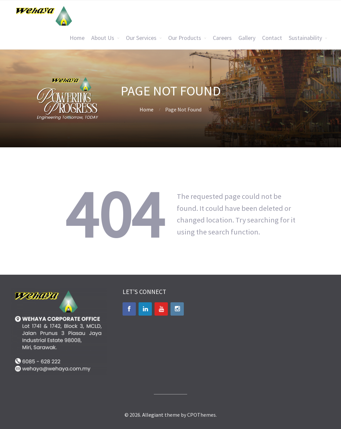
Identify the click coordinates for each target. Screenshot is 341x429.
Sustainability (305, 38)
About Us (102, 38)
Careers (222, 38)
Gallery (246, 38)
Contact (272, 38)
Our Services (141, 38)
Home (77, 38)
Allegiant (153, 414)
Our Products (184, 38)
